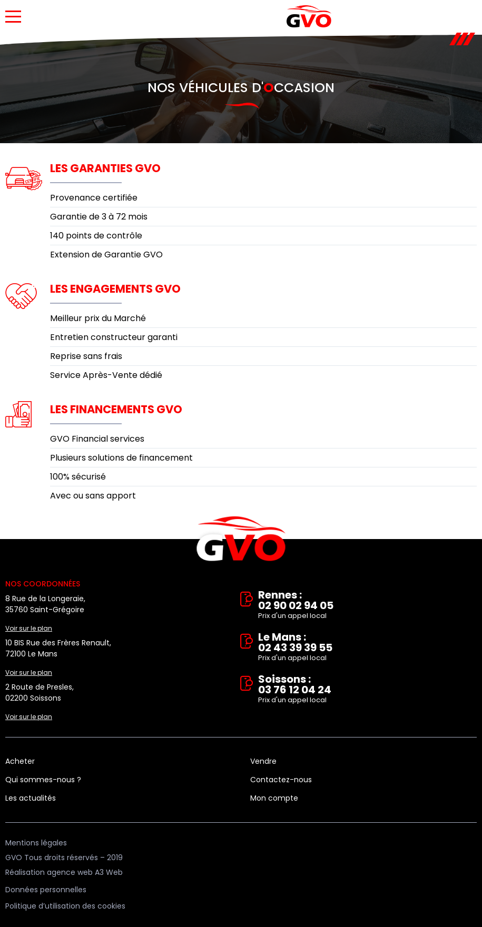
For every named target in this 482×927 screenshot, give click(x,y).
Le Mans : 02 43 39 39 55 (367, 647)
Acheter (20, 761)
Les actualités (30, 798)
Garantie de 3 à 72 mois (98, 217)
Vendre (263, 761)
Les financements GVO (116, 409)
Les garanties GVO (105, 168)
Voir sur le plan (28, 628)
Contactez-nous (281, 779)
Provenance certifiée (93, 198)
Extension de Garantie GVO (106, 254)
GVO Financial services (97, 439)
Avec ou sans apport (93, 496)
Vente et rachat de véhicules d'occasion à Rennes (241, 539)
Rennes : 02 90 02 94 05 (367, 605)
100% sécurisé (78, 477)
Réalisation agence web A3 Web (64, 872)
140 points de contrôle (96, 236)
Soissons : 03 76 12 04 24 (367, 689)
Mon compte (274, 798)
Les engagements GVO (115, 288)
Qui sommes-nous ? (43, 779)
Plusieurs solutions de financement (121, 458)
